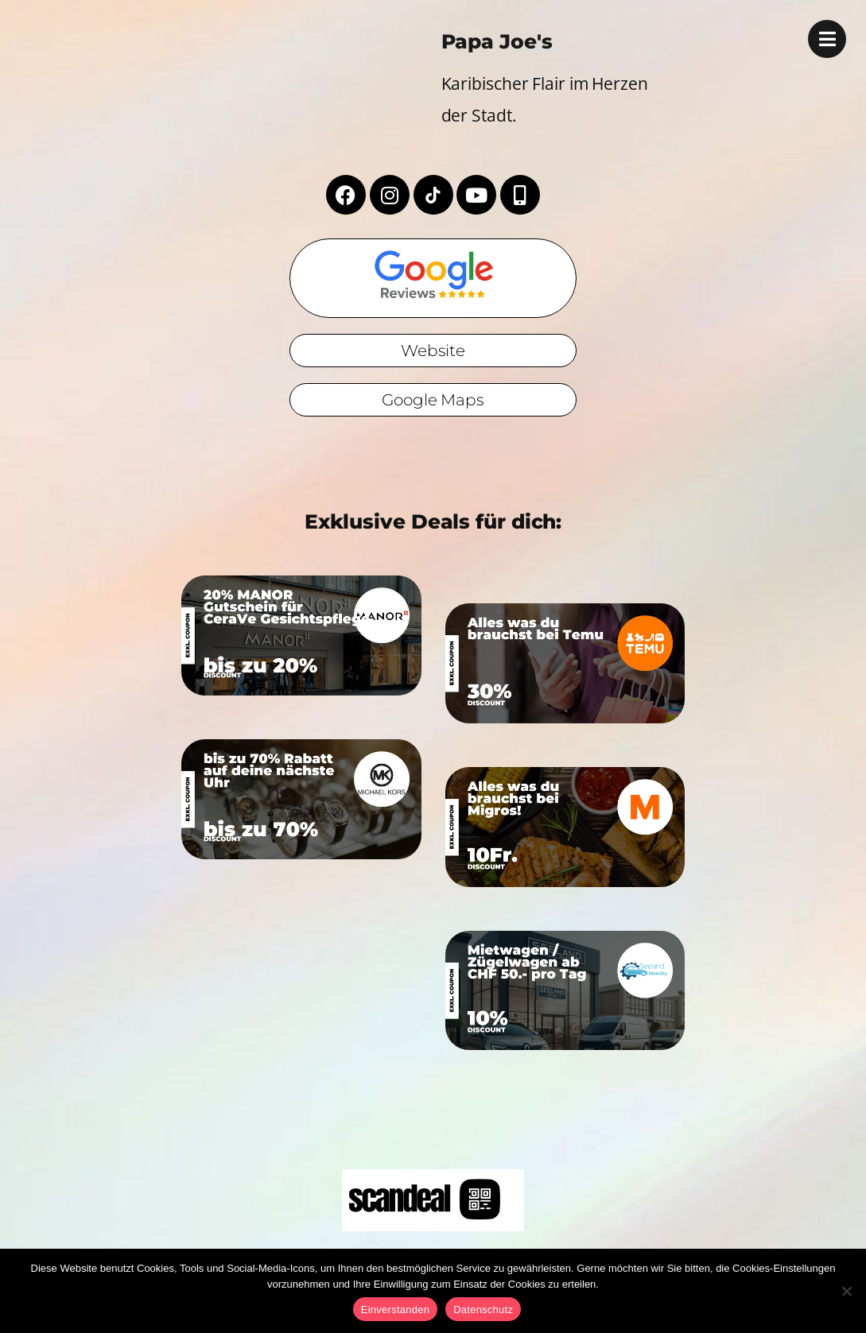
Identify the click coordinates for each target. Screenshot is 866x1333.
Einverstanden (395, 1310)
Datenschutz (483, 1310)
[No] (846, 1291)
